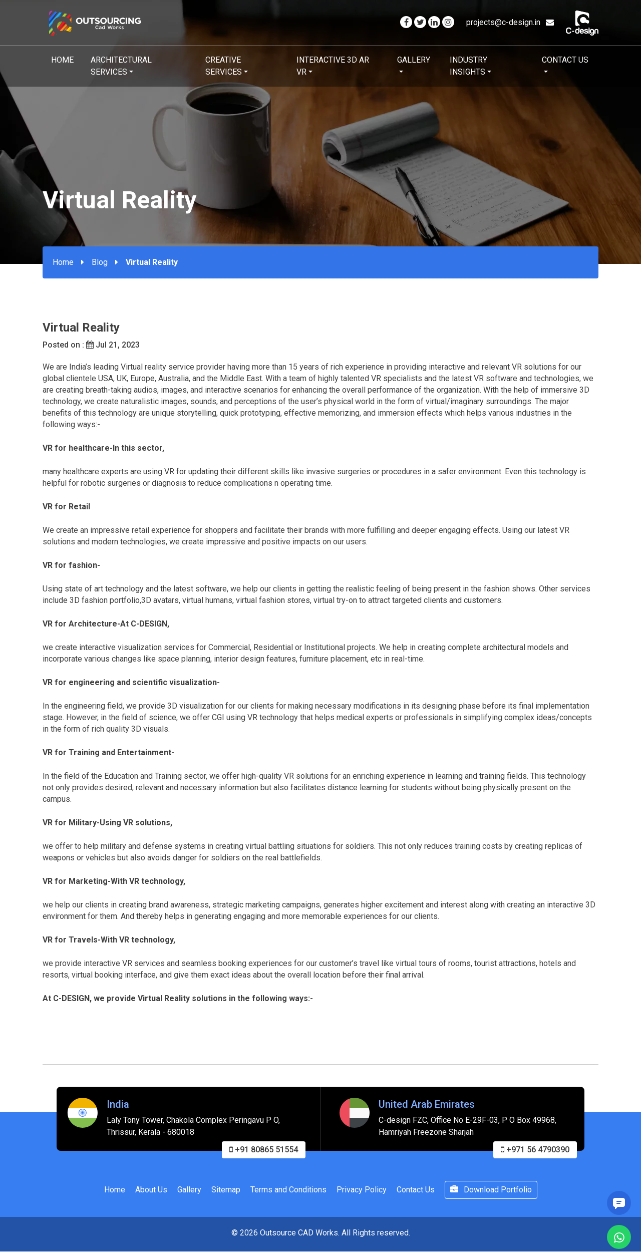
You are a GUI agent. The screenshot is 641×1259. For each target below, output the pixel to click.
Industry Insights (468, 66)
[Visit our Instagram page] (448, 22)
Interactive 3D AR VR (332, 66)
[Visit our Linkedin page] (434, 22)
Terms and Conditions (288, 1196)
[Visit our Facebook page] (406, 22)
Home (62, 60)
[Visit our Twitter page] (420, 22)
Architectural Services (121, 66)
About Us (151, 1196)
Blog (100, 262)
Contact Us (565, 60)
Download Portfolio (491, 1196)
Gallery (413, 60)
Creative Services (223, 66)
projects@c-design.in (510, 22)
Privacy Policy (362, 1196)
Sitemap (225, 1196)
